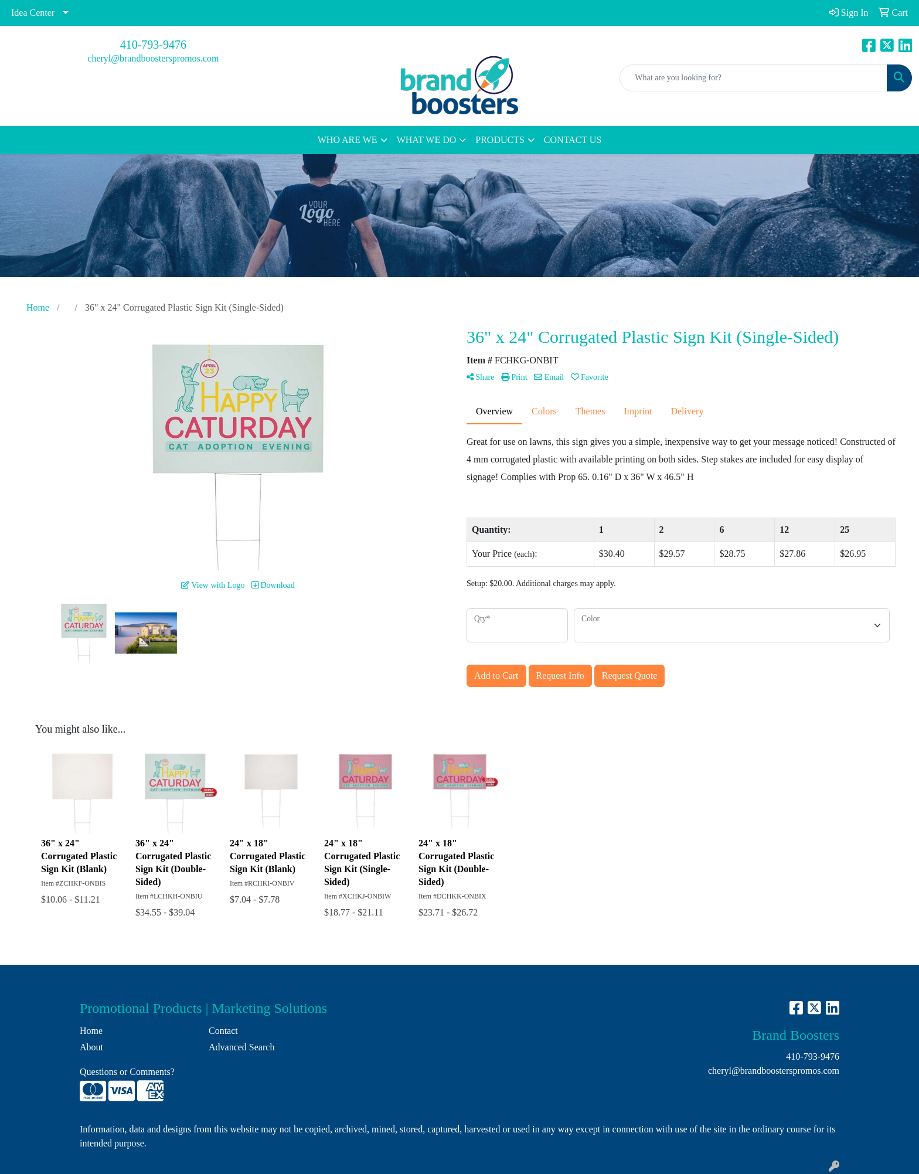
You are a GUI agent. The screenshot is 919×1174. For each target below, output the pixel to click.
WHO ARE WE (347, 140)
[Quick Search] (753, 77)
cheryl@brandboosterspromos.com (153, 58)
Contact (223, 1031)
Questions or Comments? (127, 1072)
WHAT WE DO (427, 140)
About (91, 1047)
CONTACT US (572, 140)
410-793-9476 (153, 44)
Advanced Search (241, 1047)
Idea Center (33, 13)
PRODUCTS (500, 140)
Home (91, 1031)
